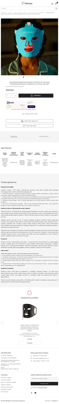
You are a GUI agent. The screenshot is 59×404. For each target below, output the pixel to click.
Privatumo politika (6, 380)
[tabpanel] (29, 46)
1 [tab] (23, 77)
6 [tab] (35, 77)
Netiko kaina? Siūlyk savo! (31, 121)
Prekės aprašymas (43, 136)
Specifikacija (14, 136)
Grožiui (10, 12)
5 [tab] (33, 77)
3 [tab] (28, 77)
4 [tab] (30, 77)
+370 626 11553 (43, 355)
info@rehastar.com (44, 358)
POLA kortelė (4, 391)
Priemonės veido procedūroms (36, 12)
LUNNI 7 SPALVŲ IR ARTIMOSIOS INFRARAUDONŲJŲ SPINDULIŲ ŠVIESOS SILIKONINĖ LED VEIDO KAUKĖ (29, 328)
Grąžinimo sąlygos (6, 384)
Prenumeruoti (44, 383)
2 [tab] (25, 77)
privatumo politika (42, 387)
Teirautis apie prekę (31, 125)
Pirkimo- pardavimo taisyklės (8, 382)
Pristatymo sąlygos (6, 377)
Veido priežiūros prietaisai (20, 12)
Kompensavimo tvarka (7, 387)
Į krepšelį (37, 95)
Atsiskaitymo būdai (6, 389)
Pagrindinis (3, 12)
